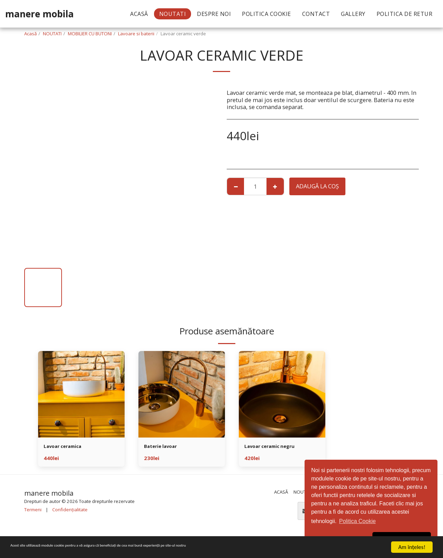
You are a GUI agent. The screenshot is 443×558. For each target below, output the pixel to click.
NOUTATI (52, 33)
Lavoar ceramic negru (275, 447)
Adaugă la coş (317, 186)
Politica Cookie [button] (357, 521)
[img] (81, 394)
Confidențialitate (70, 510)
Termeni (33, 510)
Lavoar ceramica (67, 447)
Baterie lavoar (164, 447)
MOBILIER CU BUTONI (90, 33)
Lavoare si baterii (136, 33)
